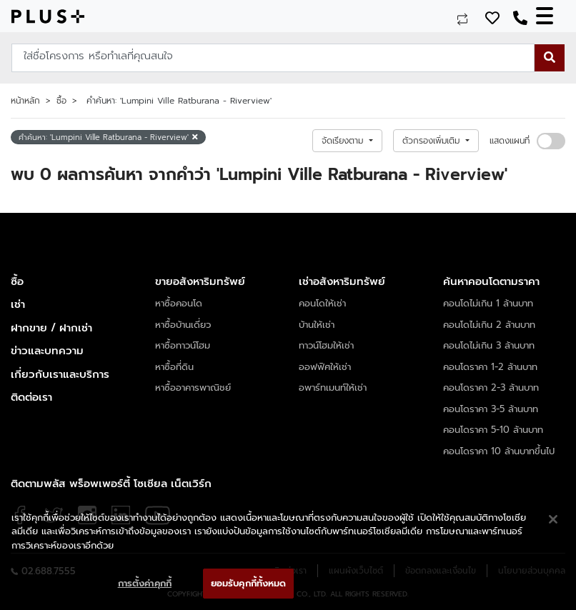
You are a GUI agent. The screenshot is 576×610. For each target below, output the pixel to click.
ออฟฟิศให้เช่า (325, 367)
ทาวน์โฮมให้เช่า (326, 345)
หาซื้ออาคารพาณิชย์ (193, 387)
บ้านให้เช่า (316, 324)
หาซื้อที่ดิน (174, 367)
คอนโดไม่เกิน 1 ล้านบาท (488, 303)
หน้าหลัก (25, 100)
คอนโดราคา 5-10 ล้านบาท (493, 429)
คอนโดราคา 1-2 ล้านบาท (490, 367)
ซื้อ (61, 100)
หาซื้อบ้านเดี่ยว (183, 324)
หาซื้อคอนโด (178, 303)
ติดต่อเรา (31, 397)
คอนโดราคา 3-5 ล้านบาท (490, 409)
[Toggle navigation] (550, 16)
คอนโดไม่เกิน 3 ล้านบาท (489, 345)
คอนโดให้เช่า (322, 303)
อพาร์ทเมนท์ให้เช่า (333, 387)
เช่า (18, 304)
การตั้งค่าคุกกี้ (145, 583)
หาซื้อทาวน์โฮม (182, 345)
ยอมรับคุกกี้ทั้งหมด (249, 583)
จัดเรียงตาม (344, 140)
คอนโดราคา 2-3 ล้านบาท (491, 387)
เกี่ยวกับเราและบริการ (60, 374)
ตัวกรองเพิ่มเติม (432, 140)
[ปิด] (553, 519)
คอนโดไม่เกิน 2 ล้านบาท (489, 324)
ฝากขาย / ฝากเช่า (51, 328)
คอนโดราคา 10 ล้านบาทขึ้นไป (499, 451)
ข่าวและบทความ (47, 351)
